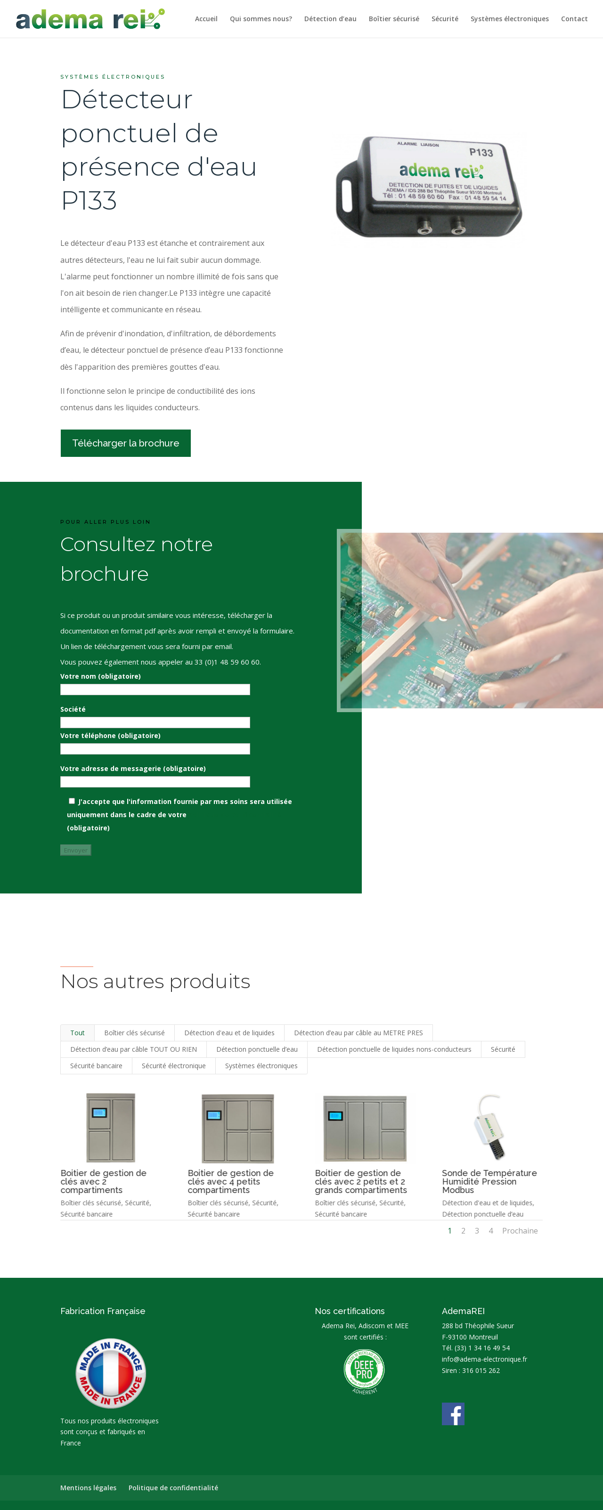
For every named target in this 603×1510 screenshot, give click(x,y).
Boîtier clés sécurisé (134, 1032)
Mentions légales (88, 1487)
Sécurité (445, 19)
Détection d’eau (330, 19)
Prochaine (520, 1231)
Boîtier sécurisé (394, 19)
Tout (77, 1032)
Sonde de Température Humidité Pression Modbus (489, 1181)
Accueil (206, 19)
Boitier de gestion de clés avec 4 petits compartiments (230, 1181)
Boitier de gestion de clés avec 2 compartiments (103, 1181)
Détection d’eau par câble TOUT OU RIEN (133, 1049)
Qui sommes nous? (261, 19)
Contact (574, 19)
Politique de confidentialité (173, 1487)
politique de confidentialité (234, 814)
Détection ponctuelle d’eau (257, 1049)
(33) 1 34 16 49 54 (482, 1347)
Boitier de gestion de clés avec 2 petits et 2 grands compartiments (360, 1181)
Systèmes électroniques (510, 19)
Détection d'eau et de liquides (229, 1032)
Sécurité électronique (174, 1065)
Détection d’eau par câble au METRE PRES (358, 1032)
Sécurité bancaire (96, 1065)
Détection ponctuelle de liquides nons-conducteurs (394, 1049)
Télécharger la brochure (125, 443)
